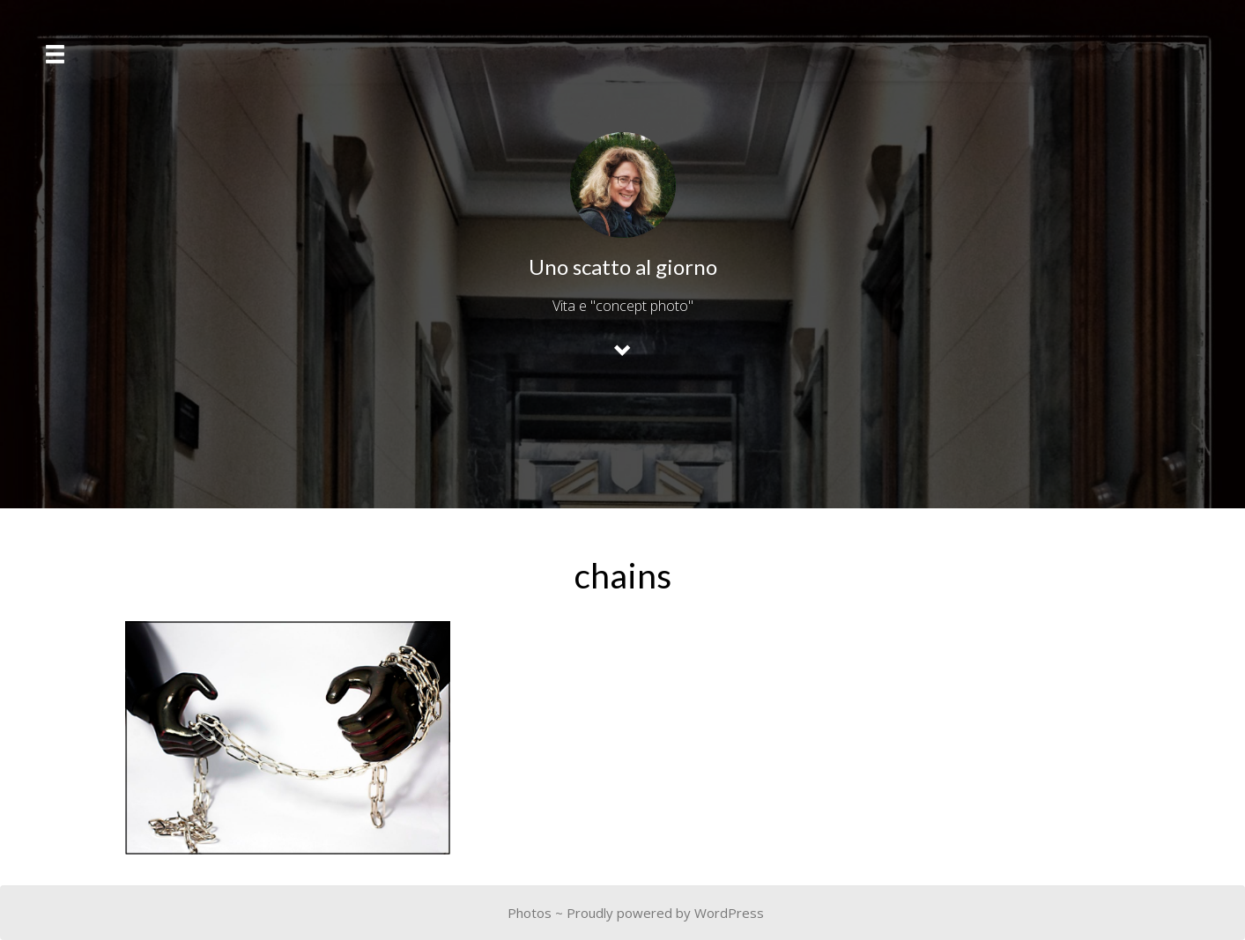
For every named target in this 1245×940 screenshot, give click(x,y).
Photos (530, 912)
